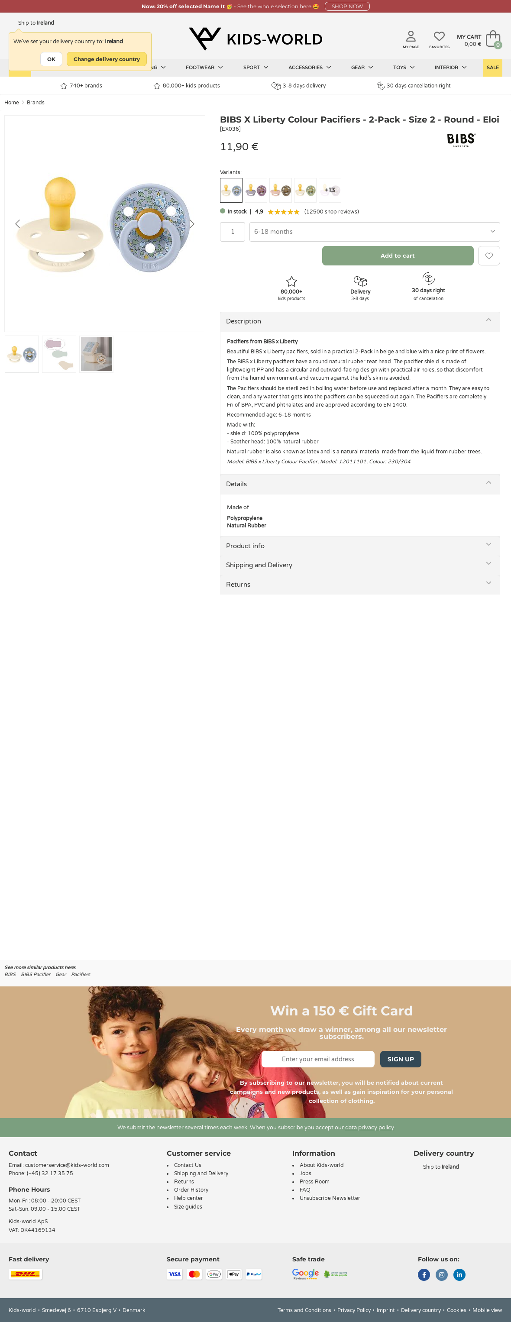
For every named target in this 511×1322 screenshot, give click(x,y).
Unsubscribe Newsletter (330, 1198)
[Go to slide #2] (59, 354)
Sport (255, 68)
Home (11, 103)
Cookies (456, 1310)
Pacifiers (80, 974)
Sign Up (401, 1059)
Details (236, 484)
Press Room (315, 1182)
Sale (493, 68)
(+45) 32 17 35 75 (50, 1173)
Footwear (204, 68)
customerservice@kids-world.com (67, 1165)
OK (51, 59)
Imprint (386, 1310)
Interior (451, 68)
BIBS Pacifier (35, 974)
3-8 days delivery (299, 86)
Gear (362, 68)
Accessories (309, 68)
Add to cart (398, 255)
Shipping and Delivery (259, 565)
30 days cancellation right (414, 85)
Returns (238, 584)
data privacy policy (369, 1127)
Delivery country (421, 1310)
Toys (404, 68)
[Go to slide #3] (96, 354)
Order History (191, 1190)
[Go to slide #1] (22, 354)
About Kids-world (322, 1165)
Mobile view (487, 1310)
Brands (36, 103)
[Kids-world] (255, 39)
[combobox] (374, 232)
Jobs (305, 1173)
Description (243, 321)
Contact (23, 1153)
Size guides (188, 1207)
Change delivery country (107, 59)
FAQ (305, 1190)
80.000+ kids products (186, 86)
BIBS (10, 974)
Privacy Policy (354, 1310)
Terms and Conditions (304, 1310)
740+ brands (81, 86)
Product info (245, 546)
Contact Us (187, 1165)
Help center (188, 1198)
